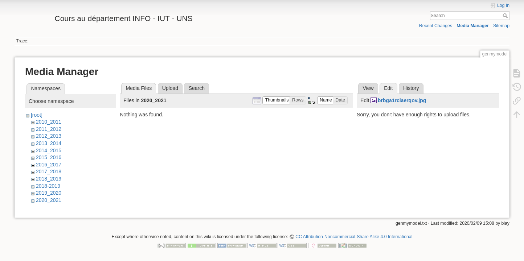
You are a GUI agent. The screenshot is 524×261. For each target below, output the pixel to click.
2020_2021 (48, 200)
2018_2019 (48, 179)
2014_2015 (48, 150)
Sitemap (501, 25)
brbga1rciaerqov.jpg (402, 100)
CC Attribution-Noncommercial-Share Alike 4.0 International (353, 237)
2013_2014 (48, 143)
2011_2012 (48, 129)
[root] (36, 115)
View (368, 88)
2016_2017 (48, 164)
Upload (170, 88)
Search (506, 15)
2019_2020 (48, 193)
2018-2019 (48, 186)
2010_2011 (48, 122)
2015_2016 (48, 157)
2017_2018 (48, 171)
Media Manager (473, 25)
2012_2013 (48, 136)
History (411, 88)
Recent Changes (435, 25)
